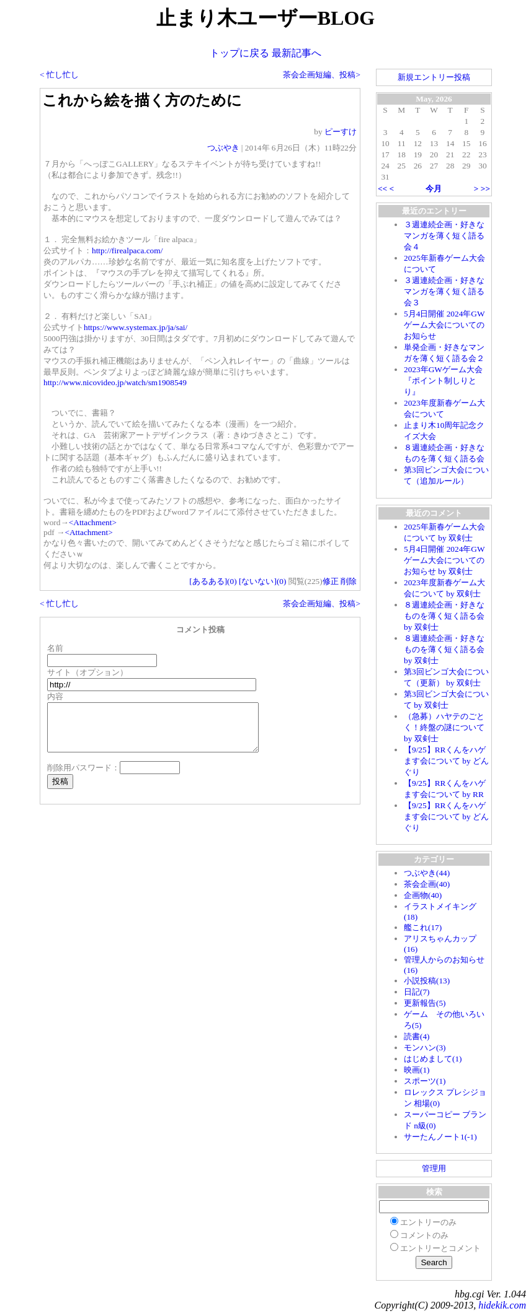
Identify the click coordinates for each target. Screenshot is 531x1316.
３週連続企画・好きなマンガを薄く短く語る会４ (444, 235)
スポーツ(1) (425, 1081)
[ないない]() (262, 581)
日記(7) (417, 991)
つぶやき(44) (427, 873)
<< (382, 188)
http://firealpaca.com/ (127, 250)
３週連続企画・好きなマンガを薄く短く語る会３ (444, 291)
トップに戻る (239, 53)
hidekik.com (502, 1305)
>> (485, 188)
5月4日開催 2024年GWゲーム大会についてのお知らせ (444, 325)
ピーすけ (340, 131)
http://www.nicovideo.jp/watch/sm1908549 (115, 382)
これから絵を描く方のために (142, 100)
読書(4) (417, 1036)
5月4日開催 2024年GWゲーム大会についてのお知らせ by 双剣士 (444, 560)
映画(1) (417, 1069)
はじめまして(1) (433, 1058)
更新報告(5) (425, 1003)
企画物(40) (423, 895)
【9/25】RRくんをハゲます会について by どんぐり (446, 761)
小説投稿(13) (427, 980)
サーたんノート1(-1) (440, 1136)
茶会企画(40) (427, 884)
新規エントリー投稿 (434, 77)
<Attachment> (93, 522)
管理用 (434, 1168)
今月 (434, 188)
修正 (331, 581)
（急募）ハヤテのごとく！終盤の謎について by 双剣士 (444, 727)
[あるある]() (212, 581)
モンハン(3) (425, 1047)
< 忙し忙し (59, 74)
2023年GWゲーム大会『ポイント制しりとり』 (443, 380)
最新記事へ (296, 53)
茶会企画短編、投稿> (321, 74)
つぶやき (223, 147)
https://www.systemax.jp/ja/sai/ (135, 327)
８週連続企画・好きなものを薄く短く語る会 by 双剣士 (444, 616)
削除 (349, 581)
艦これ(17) (423, 927)
